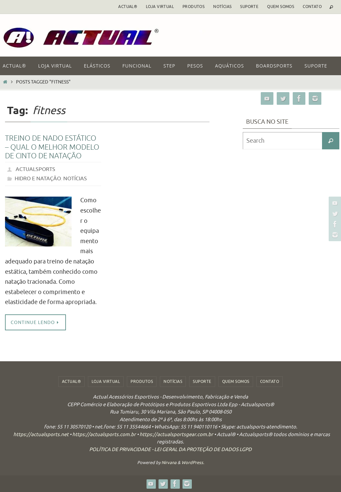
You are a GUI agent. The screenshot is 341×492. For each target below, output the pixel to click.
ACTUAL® (127, 6)
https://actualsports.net (41, 434)
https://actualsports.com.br (104, 434)
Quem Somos (280, 6)
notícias (75, 178)
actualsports (35, 169)
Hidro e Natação (38, 178)
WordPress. (192, 462)
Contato (312, 6)
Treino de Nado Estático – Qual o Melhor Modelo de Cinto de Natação (52, 147)
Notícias (222, 6)
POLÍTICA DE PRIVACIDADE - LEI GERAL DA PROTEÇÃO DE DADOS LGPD (170, 449)
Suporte (249, 6)
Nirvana (169, 462)
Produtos (193, 6)
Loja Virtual (160, 6)
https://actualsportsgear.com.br (176, 434)
